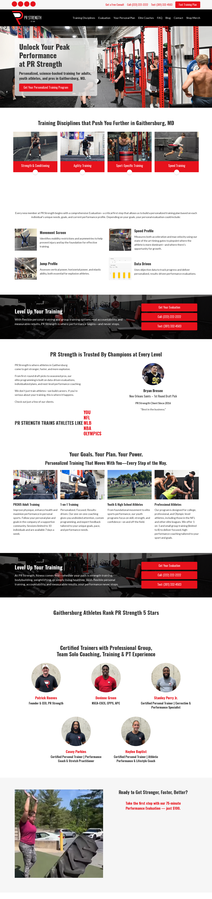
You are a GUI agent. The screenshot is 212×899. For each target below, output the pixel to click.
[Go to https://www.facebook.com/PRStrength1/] (14, 4)
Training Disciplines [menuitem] (84, 17)
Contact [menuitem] (178, 17)
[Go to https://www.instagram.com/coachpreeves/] (20, 4)
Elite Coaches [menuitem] (146, 17)
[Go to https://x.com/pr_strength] (33, 4)
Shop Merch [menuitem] (193, 17)
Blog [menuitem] (168, 17)
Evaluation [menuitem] (104, 17)
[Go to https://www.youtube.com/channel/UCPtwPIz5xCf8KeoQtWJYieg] (26, 4)
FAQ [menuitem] (159, 17)
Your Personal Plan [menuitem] (124, 17)
